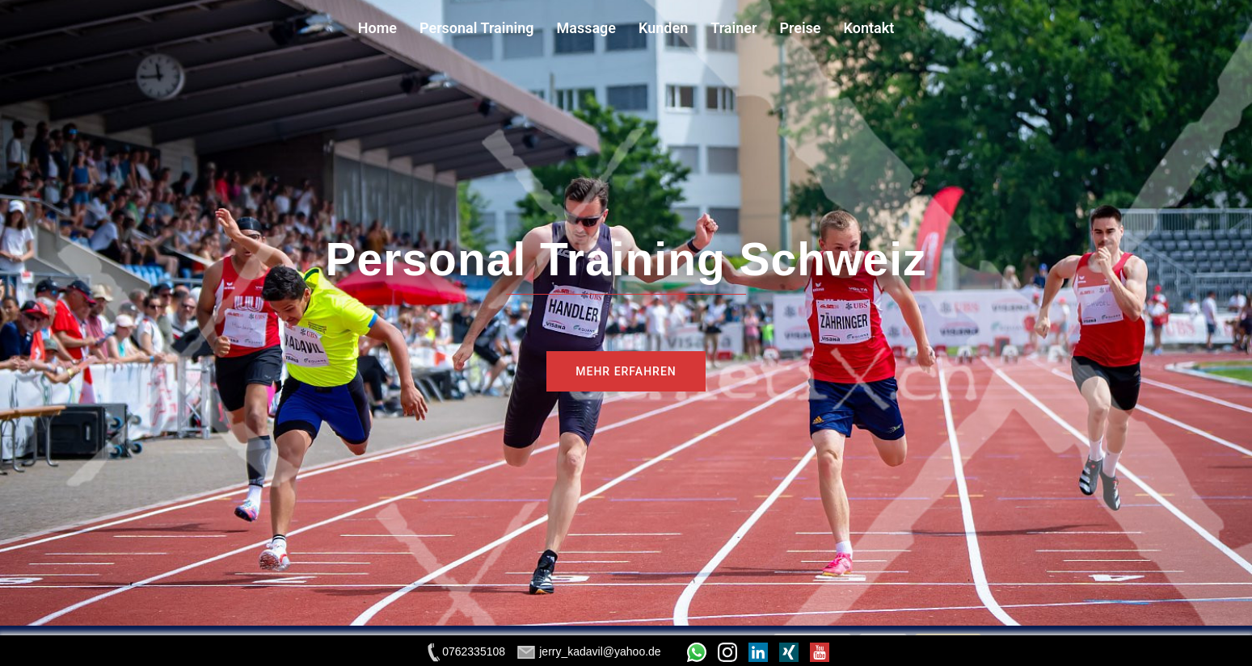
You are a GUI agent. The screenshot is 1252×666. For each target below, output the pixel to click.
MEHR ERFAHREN (625, 371)
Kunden (663, 27)
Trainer (733, 27)
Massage (586, 27)
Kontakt (869, 27)
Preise (799, 27)
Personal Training (476, 27)
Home (377, 27)
